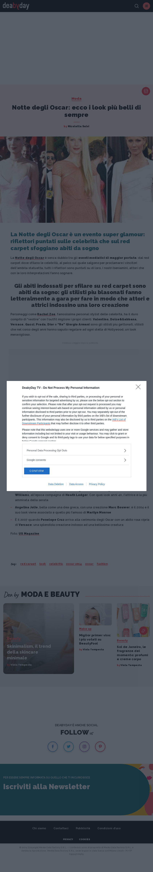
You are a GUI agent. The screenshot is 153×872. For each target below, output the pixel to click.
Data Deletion (56, 484)
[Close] (139, 387)
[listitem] (76, 450)
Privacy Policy (97, 484)
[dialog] (76, 436)
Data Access (76, 484)
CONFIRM (41, 471)
